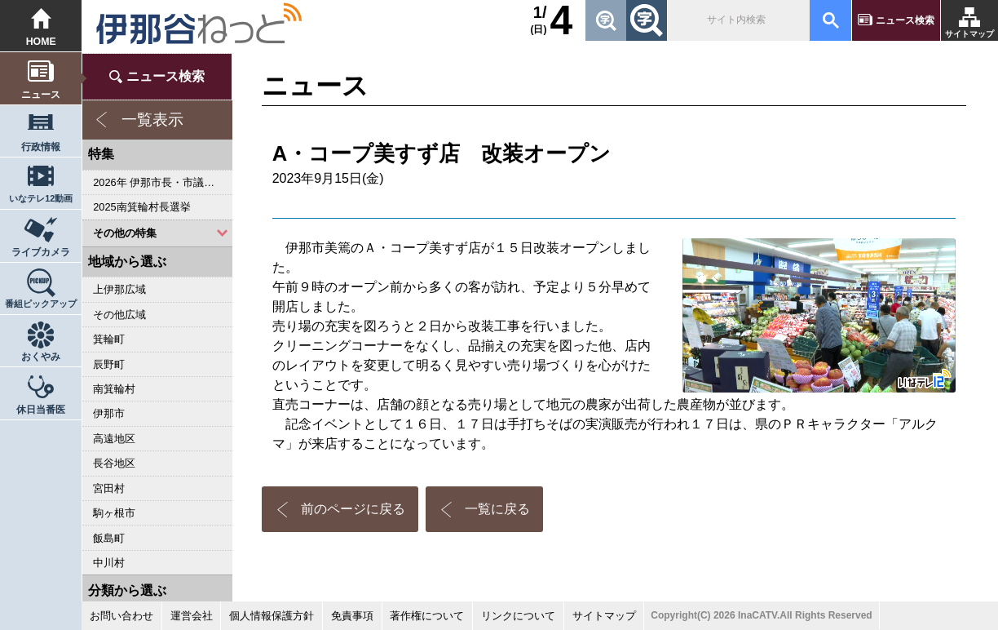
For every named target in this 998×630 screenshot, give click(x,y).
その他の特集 (125, 233)
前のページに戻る (353, 509)
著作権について (427, 616)
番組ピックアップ (41, 303)
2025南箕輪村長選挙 (141, 207)
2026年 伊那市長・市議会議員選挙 (162, 182)
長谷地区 (114, 463)
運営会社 (191, 616)
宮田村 (109, 488)
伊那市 (109, 413)
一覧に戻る (497, 509)
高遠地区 (114, 439)
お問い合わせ (121, 616)
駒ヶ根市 (114, 513)
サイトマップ (969, 33)
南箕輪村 (114, 389)
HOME (41, 41)
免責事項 (352, 616)
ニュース (40, 94)
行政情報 (40, 147)
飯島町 (109, 538)
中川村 (109, 563)
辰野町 (109, 364)
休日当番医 (40, 409)
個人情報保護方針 (271, 616)
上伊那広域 (119, 289)
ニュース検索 (905, 20)
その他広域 (119, 314)
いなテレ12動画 (41, 198)
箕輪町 (109, 339)
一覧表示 (152, 119)
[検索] (737, 20)
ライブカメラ (40, 252)
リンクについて (518, 616)
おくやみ (40, 356)
